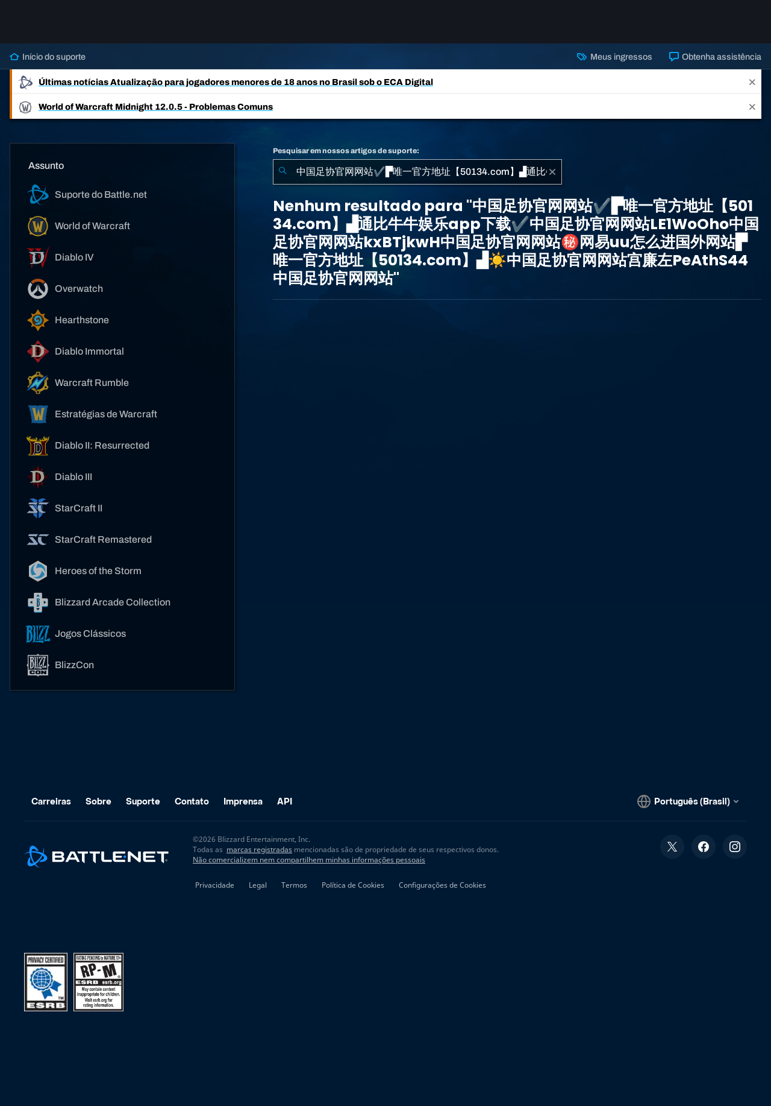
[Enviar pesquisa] (282, 172)
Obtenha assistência (715, 57)
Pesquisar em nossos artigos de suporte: (346, 151)
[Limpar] (552, 172)
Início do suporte (48, 57)
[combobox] (417, 172)
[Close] (752, 81)
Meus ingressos (614, 57)
